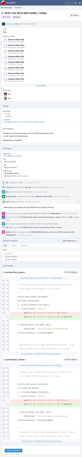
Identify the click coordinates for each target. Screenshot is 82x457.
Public (17, 17)
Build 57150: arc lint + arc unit (17, 176)
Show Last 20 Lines (54, 354)
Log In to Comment (13, 450)
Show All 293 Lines (40, 354)
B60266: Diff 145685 (44, 196)
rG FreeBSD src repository (13, 156)
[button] (80, 3)
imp (9, 94)
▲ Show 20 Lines (26, 354)
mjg (8, 113)
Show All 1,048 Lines (42, 278)
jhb (16, 24)
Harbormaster (11, 196)
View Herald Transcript (41, 187)
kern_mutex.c (12, 256)
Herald (8, 187)
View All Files (41, 85)
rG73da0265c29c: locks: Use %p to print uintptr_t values (24, 122)
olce (9, 98)
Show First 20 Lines (26, 278)
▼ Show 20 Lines (56, 278)
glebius (8, 232)
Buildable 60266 (13, 173)
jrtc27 (9, 116)
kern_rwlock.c (12, 259)
